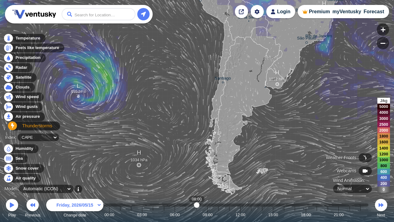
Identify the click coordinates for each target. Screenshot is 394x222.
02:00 (131, 214)
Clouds (19, 88)
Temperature (24, 39)
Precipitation (24, 59)
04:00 (153, 214)
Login (284, 11)
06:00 (175, 214)
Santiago (223, 79)
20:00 (328, 214)
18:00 (306, 214)
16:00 (284, 214)
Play (12, 208)
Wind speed (23, 98)
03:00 (142, 214)
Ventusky (33, 14)
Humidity (20, 148)
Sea (15, 158)
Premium (319, 11)
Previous (32, 208)
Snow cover (23, 168)
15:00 (273, 214)
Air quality (22, 178)
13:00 (251, 214)
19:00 (317, 214)
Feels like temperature (33, 49)
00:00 (109, 214)
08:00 (197, 214)
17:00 (295, 214)
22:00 (350, 214)
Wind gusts (23, 108)
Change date (74, 208)
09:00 (207, 214)
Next (381, 208)
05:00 (164, 214)
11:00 (229, 214)
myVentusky (346, 11)
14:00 (262, 214)
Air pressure (24, 118)
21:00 (339, 214)
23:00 (360, 214)
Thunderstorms (27, 128)
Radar (17, 69)
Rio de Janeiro (318, 37)
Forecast (374, 11)
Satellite (19, 79)
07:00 (186, 214)
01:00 (120, 214)
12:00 (240, 214)
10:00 (218, 214)
